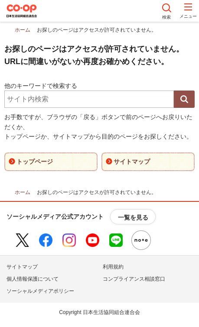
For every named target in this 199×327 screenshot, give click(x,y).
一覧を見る (133, 217)
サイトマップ (22, 267)
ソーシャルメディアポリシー (40, 291)
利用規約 (113, 267)
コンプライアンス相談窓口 (134, 279)
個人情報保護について (33, 279)
